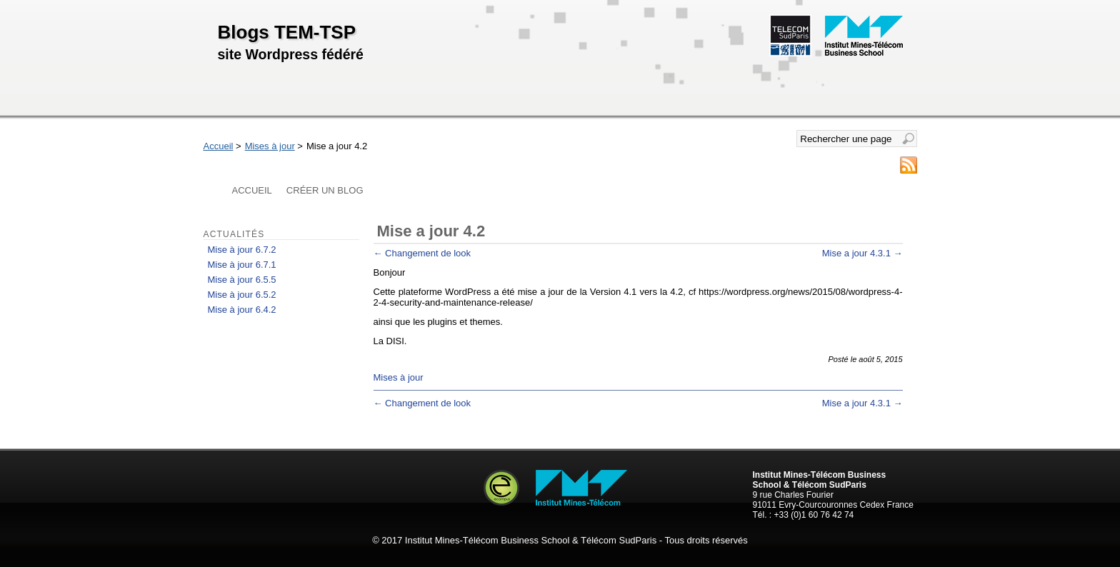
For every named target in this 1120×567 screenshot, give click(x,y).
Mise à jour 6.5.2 (242, 294)
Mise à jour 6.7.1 (242, 264)
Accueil (219, 146)
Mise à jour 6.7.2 (242, 249)
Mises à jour (270, 146)
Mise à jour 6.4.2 (242, 309)
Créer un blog (325, 190)
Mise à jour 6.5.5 (242, 279)
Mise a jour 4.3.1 (862, 253)
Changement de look (422, 253)
